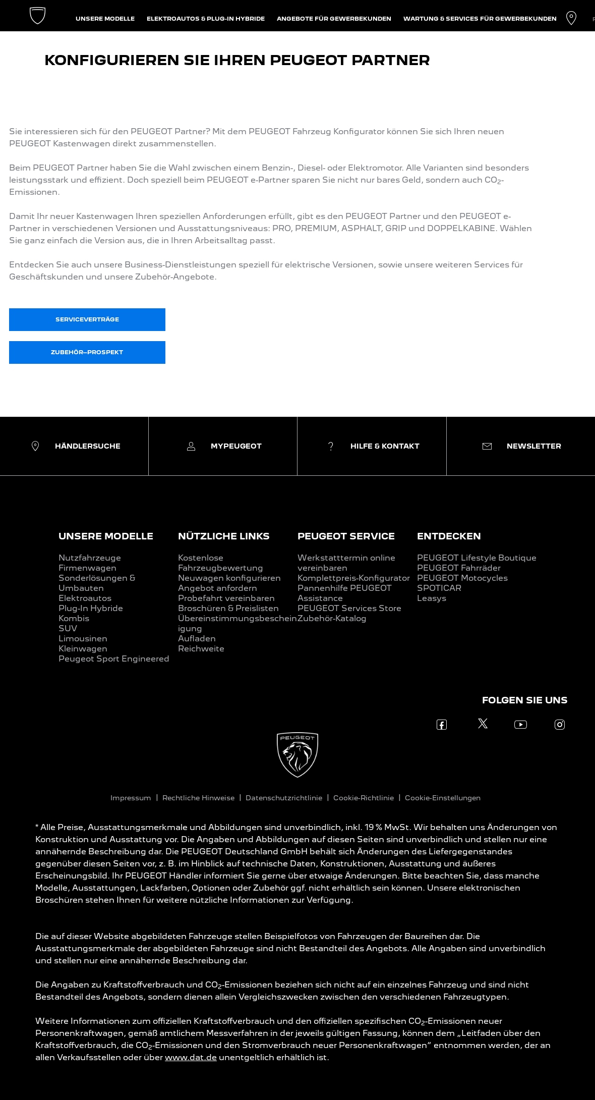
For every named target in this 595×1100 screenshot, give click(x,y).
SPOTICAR (439, 588)
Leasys (431, 598)
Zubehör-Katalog (332, 618)
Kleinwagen (82, 648)
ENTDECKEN (449, 536)
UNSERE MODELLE (105, 536)
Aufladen (197, 638)
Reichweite (201, 648)
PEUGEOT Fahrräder (459, 568)
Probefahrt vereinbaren (226, 598)
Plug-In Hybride (90, 608)
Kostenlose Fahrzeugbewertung (220, 563)
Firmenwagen (87, 568)
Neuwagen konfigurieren (229, 578)
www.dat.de (191, 1057)
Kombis (73, 618)
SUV (67, 628)
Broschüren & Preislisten (228, 608)
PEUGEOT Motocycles (462, 578)
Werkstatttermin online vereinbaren (346, 563)
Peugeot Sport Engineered (113, 659)
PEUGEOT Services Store (349, 608)
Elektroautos (84, 598)
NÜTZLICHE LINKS (224, 536)
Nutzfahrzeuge (89, 558)
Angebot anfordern (217, 588)
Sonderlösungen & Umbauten (96, 583)
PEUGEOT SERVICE (346, 536)
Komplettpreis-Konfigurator (354, 578)
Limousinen (82, 638)
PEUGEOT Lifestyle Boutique (477, 558)
